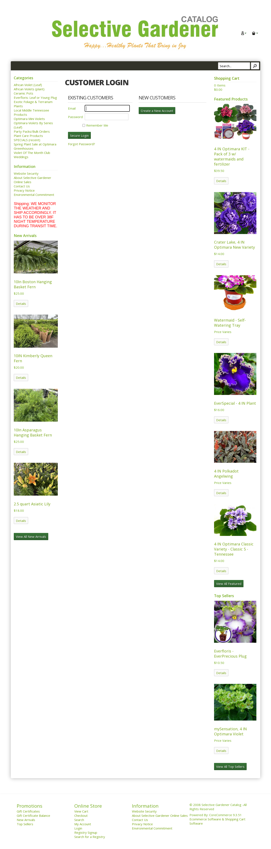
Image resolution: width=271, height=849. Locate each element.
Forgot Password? (81, 144)
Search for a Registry (89, 837)
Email (72, 108)
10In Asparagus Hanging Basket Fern (33, 432)
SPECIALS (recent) (27, 140)
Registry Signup (85, 832)
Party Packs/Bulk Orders (32, 131)
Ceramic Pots (23, 93)
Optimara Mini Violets (29, 119)
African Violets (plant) (29, 89)
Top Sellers (25, 824)
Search (79, 820)
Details (21, 303)
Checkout (81, 815)
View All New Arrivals (31, 536)
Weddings (21, 157)
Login (78, 828)
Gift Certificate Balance (33, 815)
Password (75, 117)
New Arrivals (26, 820)
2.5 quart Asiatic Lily (32, 503)
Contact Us (22, 186)
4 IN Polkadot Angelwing (226, 473)
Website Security (26, 173)
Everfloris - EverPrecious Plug (230, 653)
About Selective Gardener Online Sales (160, 815)
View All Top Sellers (230, 766)
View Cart (81, 811)
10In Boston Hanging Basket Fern (33, 284)
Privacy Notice (24, 190)
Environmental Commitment (34, 194)
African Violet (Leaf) (28, 85)
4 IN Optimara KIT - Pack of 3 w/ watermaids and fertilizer (231, 156)
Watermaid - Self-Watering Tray (230, 323)
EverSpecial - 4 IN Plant (235, 403)
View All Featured (228, 583)
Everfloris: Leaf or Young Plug (35, 97)
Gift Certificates (28, 811)
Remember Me (95, 125)
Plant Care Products (28, 136)
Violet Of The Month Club (32, 153)
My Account (82, 824)
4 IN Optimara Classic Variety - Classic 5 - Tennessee (233, 549)
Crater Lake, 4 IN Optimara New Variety (234, 245)
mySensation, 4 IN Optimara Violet (230, 731)
